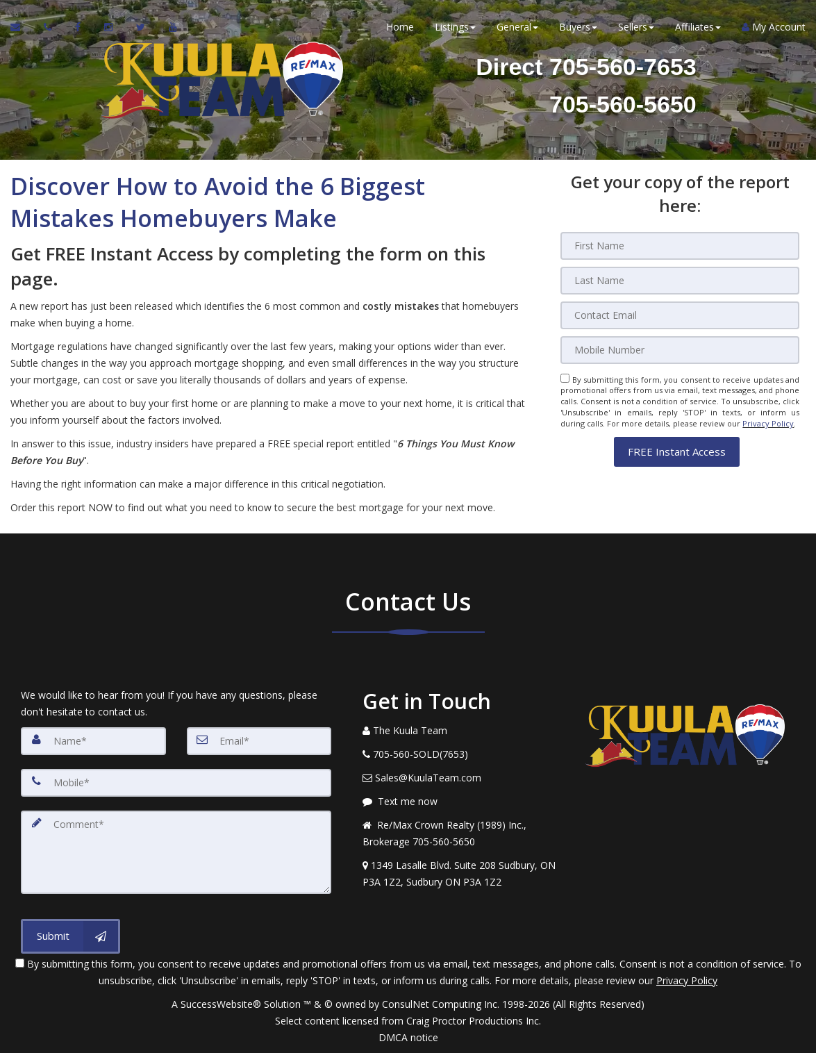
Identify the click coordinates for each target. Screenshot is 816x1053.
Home (400, 27)
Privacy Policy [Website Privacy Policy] (768, 422)
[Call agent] (49, 27)
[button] (677, 450)
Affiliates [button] (698, 27)
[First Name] (679, 246)
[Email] (679, 315)
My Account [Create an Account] (774, 27)
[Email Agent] (21, 27)
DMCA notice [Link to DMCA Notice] (408, 1037)
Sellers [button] (636, 27)
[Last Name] (679, 281)
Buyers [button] (578, 27)
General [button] (517, 27)
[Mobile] (679, 350)
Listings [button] (455, 27)
